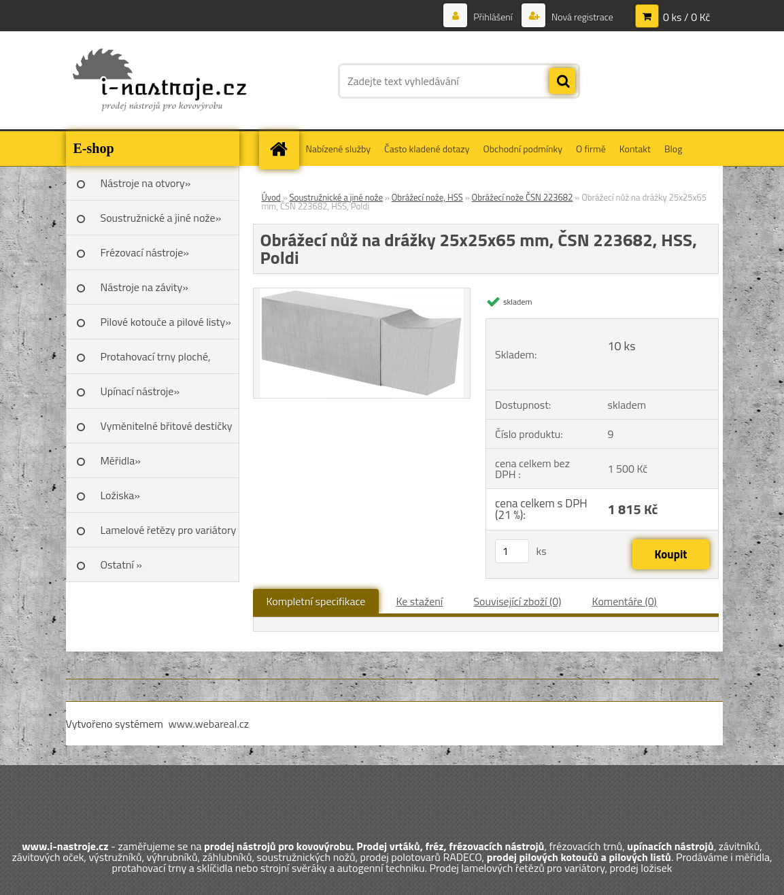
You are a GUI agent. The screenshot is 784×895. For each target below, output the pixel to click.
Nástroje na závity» (144, 287)
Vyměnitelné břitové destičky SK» (167, 430)
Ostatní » (122, 564)
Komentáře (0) (624, 601)
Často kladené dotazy (426, 148)
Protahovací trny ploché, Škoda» (156, 361)
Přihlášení (493, 17)
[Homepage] (283, 148)
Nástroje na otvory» (146, 183)
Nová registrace (581, 17)
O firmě (591, 148)
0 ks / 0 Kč (687, 17)
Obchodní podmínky (522, 148)
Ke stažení (419, 601)
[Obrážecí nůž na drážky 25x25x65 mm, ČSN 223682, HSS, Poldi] (362, 294)
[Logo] (159, 81)
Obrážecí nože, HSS (427, 197)
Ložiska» (120, 495)
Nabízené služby (338, 148)
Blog (673, 148)
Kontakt (635, 148)
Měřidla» (121, 460)
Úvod (271, 197)
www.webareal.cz (208, 723)
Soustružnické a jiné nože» (161, 217)
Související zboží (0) (517, 601)
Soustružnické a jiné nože (336, 197)
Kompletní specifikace (316, 601)
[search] (562, 82)
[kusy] (512, 551)
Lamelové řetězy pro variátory (169, 530)
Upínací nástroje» (140, 391)
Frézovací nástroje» (145, 252)
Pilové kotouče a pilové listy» (166, 322)
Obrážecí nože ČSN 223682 (522, 197)
